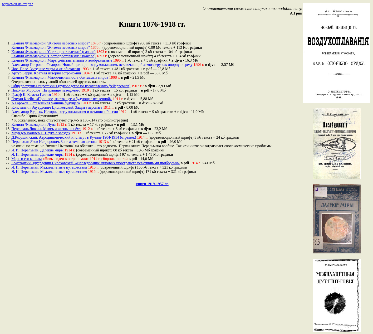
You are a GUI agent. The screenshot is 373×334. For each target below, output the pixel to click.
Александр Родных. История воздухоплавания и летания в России (64, 112)
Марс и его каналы (26, 159)
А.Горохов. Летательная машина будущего (45, 103)
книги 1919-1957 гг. (152, 184)
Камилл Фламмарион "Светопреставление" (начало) (53, 52)
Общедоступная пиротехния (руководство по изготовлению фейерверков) (70, 86)
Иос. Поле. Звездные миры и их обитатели (45, 69)
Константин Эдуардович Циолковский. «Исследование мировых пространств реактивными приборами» (95, 163)
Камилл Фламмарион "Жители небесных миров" (50, 43)
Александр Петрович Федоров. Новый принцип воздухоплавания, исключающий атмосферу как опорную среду (101, 65)
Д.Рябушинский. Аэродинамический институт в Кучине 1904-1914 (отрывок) (73, 137)
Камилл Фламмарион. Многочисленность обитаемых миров (59, 77)
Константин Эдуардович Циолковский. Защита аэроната (56, 107)
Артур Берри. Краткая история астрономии (46, 73)
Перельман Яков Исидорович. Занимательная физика (54, 142)
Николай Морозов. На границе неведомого (45, 90)
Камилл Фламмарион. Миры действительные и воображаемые (61, 60)
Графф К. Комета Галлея (31, 94)
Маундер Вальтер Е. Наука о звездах (40, 133)
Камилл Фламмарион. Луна (33, 124)
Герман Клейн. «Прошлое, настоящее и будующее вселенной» (61, 99)
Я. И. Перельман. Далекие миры (37, 150)
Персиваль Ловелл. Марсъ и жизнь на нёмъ (46, 129)
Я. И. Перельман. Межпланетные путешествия (49, 167)
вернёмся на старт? (17, 4)
